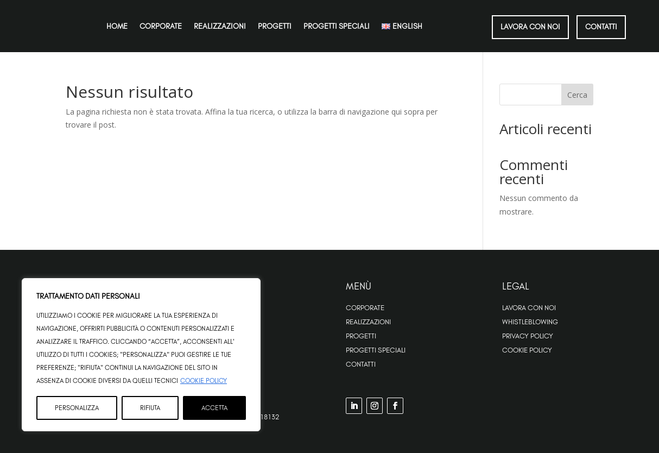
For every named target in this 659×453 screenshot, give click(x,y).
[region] (141, 354)
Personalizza (77, 408)
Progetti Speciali (375, 349)
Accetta (214, 408)
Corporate (161, 26)
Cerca (577, 95)
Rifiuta (150, 408)
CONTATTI (601, 27)
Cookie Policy (203, 380)
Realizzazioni (220, 26)
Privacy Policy (527, 335)
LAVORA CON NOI (530, 27)
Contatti (361, 364)
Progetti (275, 26)
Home (117, 26)
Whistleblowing (530, 321)
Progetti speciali (336, 26)
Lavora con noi (529, 307)
